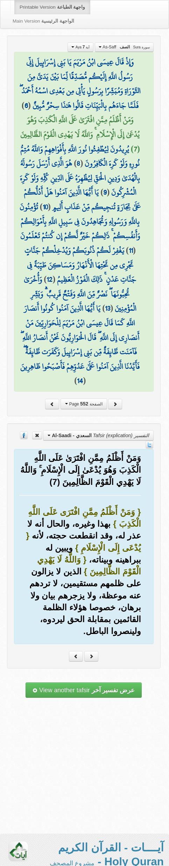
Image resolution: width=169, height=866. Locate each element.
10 (45, 207)
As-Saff (124, 47)
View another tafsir (84, 690)
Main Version (43, 21)
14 (80, 380)
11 (131, 250)
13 (107, 308)
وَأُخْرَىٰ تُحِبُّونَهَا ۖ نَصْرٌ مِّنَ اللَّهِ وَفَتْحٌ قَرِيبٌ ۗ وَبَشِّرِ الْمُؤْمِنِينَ (80, 294)
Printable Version (52, 7)
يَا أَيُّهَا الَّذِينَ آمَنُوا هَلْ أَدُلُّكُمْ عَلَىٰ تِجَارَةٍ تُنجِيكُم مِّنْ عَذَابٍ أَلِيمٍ (82, 200)
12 (49, 279)
